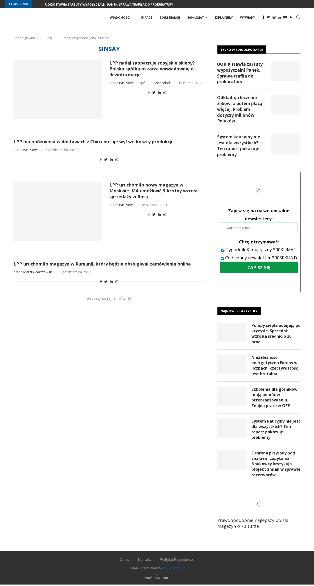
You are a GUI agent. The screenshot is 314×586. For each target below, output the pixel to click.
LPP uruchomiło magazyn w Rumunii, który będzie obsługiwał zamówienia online (102, 264)
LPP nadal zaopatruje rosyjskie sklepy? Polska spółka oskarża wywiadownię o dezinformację (152, 69)
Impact (146, 17)
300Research (170, 17)
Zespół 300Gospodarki (153, 83)
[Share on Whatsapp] (164, 93)
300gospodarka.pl (173, 569)
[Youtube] (285, 17)
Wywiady (247, 17)
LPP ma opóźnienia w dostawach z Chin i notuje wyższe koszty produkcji (92, 142)
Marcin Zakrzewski (37, 272)
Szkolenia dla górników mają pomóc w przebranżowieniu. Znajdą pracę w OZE (274, 398)
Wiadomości (120, 17)
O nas (124, 560)
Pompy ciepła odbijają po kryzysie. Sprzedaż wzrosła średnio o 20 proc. (273, 334)
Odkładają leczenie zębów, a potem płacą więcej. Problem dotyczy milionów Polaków (239, 109)
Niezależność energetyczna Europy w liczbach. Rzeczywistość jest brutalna (274, 366)
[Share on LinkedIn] (159, 93)
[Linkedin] (279, 17)
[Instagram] (274, 17)
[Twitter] (268, 17)
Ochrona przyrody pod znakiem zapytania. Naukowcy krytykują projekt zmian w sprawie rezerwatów (273, 465)
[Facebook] (263, 17)
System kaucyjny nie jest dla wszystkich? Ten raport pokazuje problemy (238, 146)
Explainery (223, 17)
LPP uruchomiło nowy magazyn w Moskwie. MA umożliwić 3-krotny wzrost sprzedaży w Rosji (153, 191)
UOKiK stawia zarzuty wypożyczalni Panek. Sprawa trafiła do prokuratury (109, 4)
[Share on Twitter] (154, 93)
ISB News (126, 83)
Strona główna (24, 38)
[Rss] (290, 17)
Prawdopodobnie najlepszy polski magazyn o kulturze (256, 511)
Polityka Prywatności (177, 560)
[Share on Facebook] (149, 93)
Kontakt (144, 560)
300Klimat (195, 17)
